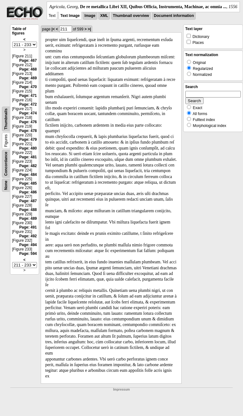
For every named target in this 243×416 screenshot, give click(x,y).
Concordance (6, 164)
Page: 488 (28, 210)
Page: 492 (28, 236)
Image (90, 15)
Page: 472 (28, 104)
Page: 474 (28, 113)
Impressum (121, 389)
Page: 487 (28, 201)
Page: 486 (28, 192)
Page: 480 (28, 148)
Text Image (70, 15)
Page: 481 (28, 157)
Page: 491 (28, 227)
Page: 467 (28, 60)
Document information (174, 15)
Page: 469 (28, 78)
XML (104, 15)
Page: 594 (28, 253)
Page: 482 (28, 166)
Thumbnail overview (131, 15)
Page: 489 (28, 218)
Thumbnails (6, 118)
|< (53, 29)
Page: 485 (28, 183)
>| (89, 29)
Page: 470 (28, 87)
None (6, 185)
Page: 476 (28, 122)
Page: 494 (28, 245)
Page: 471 (28, 95)
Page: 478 (28, 131)
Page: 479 (28, 139)
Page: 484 (28, 174)
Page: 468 (28, 69)
